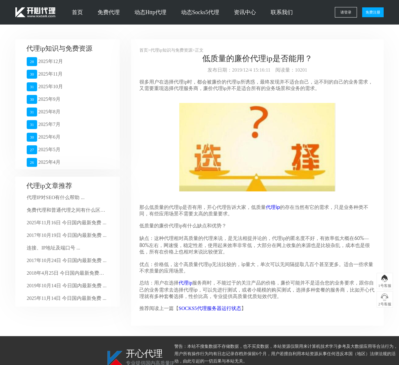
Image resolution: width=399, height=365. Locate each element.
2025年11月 (45, 74)
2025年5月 (43, 149)
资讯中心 (245, 12)
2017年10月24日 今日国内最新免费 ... (67, 260)
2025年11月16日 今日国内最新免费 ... (66, 222)
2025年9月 (43, 99)
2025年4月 (43, 162)
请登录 (345, 12)
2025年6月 (43, 137)
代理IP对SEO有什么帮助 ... (55, 197)
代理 (273, 207)
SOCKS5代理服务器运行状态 (210, 308)
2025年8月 (43, 112)
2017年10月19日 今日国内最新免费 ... (67, 235)
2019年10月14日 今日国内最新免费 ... (67, 285)
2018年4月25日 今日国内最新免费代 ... (67, 273)
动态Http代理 (150, 12)
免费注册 (373, 12)
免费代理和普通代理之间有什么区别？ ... (67, 210)
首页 (77, 12)
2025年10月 (45, 86)
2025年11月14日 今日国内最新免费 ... (66, 298)
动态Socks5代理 (200, 12)
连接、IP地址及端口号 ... (53, 247)
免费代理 (109, 12)
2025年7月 (43, 124)
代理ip (185, 282)
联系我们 (282, 12)
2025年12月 (45, 61)
